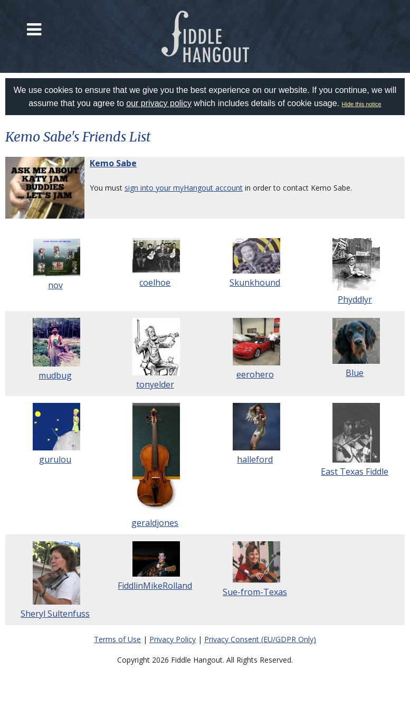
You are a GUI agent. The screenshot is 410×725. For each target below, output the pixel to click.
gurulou (55, 459)
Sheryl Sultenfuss (55, 613)
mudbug (55, 375)
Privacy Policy (172, 639)
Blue (355, 373)
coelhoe (154, 282)
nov (55, 285)
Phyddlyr (355, 299)
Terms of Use (117, 639)
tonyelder (155, 384)
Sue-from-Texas (255, 592)
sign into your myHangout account (184, 188)
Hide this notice (362, 104)
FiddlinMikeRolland (155, 585)
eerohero (255, 374)
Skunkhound (255, 282)
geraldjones (154, 523)
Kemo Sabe (113, 163)
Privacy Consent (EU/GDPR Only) (260, 639)
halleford (255, 459)
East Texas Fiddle (354, 471)
